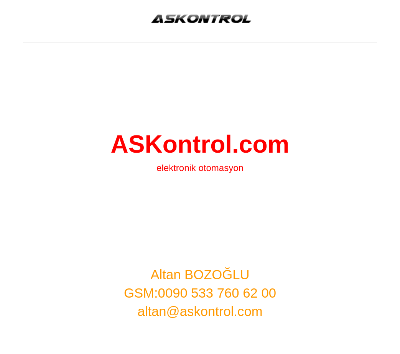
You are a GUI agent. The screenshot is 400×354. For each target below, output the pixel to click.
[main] (200, 199)
